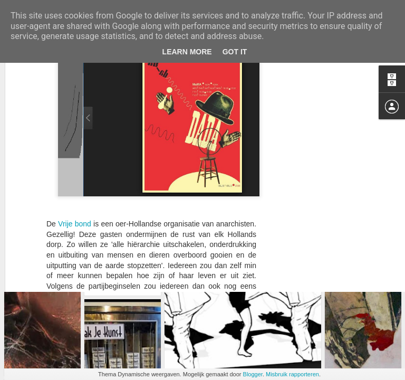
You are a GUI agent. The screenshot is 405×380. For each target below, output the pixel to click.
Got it (235, 52)
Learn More (187, 52)
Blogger (253, 374)
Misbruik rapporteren (292, 374)
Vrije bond (74, 80)
